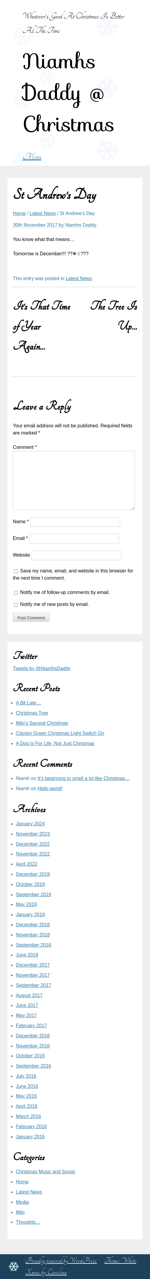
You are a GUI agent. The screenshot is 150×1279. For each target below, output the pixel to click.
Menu (31, 156)
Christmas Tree (32, 712)
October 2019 (30, 884)
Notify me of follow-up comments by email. (65, 592)
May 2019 (26, 904)
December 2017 (33, 965)
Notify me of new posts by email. (54, 604)
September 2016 (33, 1065)
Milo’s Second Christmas (42, 723)
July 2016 (26, 1076)
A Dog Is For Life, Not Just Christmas (55, 743)
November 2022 (33, 853)
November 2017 (33, 975)
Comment (25, 447)
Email (20, 538)
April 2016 (26, 1106)
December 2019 (33, 874)
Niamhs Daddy (80, 225)
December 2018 (33, 924)
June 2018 (27, 954)
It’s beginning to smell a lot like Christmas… (84, 778)
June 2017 (27, 1005)
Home (19, 213)
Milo (20, 1212)
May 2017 (26, 1015)
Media (22, 1202)
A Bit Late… (28, 702)
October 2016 (30, 1055)
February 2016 (31, 1126)
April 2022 (26, 864)
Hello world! (50, 788)
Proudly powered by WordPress (61, 1260)
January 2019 (30, 914)
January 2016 (30, 1136)
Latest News (43, 213)
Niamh (23, 778)
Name (21, 521)
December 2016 (33, 1035)
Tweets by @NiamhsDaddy (41, 668)
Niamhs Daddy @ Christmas (68, 92)
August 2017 (29, 995)
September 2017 (33, 985)
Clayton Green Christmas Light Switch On (60, 733)
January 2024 (30, 823)
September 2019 (33, 894)
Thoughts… (28, 1222)
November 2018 (33, 934)
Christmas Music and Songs (45, 1171)
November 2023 (33, 833)
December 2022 (33, 844)
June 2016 (27, 1086)
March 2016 (28, 1116)
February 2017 (31, 1025)
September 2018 (33, 945)
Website (21, 555)
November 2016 (33, 1045)
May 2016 (26, 1096)
